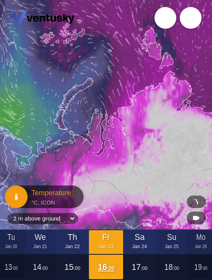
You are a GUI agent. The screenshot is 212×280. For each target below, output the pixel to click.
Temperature (43, 197)
